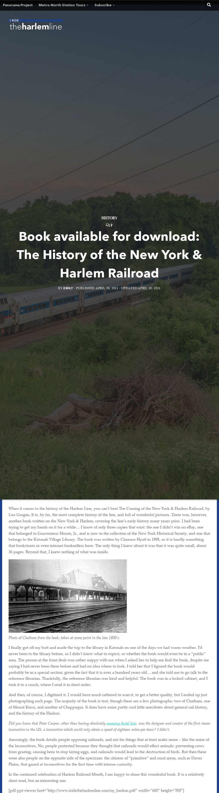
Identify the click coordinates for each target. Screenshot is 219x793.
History (109, 219)
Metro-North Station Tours (62, 5)
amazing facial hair (121, 724)
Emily (68, 288)
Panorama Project (18, 5)
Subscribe (103, 5)
